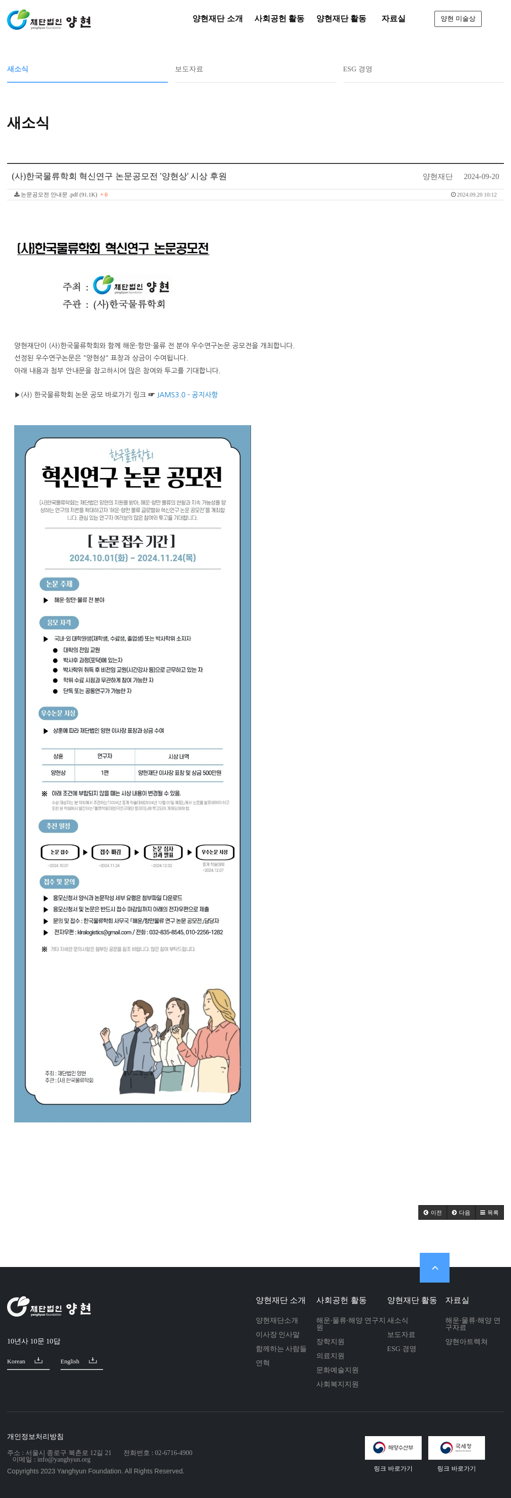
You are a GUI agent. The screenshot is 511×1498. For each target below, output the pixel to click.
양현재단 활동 (412, 1300)
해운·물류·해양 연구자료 (472, 1324)
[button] (432, 1212)
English (79, 1361)
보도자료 (189, 69)
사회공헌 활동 (341, 1300)
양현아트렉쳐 (466, 1341)
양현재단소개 (277, 1320)
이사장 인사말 (278, 1334)
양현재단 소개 (281, 1300)
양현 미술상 (458, 18)
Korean (25, 1361)
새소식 (17, 69)
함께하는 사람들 (281, 1348)
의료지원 (330, 1356)
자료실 (457, 1300)
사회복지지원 (337, 1384)
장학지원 (330, 1341)
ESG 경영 (357, 69)
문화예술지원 (337, 1370)
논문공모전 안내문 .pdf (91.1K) (255, 194)
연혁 (263, 1363)
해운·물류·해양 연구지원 (350, 1324)
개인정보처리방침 (35, 1436)
